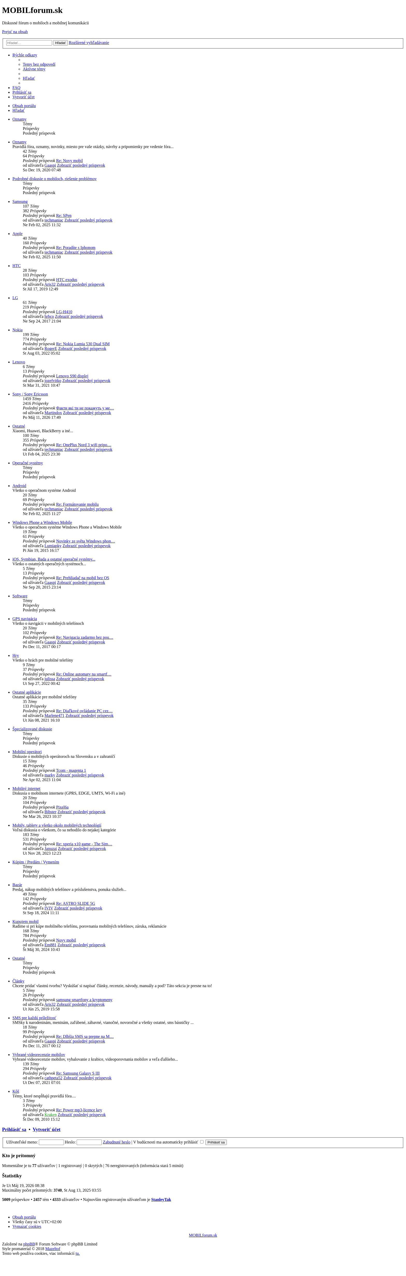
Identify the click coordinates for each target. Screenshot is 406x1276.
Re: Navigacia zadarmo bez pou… (84, 637)
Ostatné (18, 426)
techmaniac (54, 220)
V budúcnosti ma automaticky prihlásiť (168, 1142)
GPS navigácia (24, 619)
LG (15, 298)
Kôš (15, 1091)
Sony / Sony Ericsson (30, 394)
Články (18, 981)
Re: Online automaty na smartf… (83, 674)
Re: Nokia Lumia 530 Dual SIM (83, 344)
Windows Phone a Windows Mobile (42, 522)
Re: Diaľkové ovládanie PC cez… (84, 711)
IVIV (49, 908)
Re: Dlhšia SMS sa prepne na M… (85, 1036)
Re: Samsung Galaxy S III (78, 1073)
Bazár (17, 885)
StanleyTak (161, 1199)
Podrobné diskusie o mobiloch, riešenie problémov (54, 179)
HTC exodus (66, 279)
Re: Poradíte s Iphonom (76, 247)
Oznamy (19, 119)
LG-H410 (64, 312)
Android (19, 485)
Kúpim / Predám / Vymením (35, 862)
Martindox (53, 412)
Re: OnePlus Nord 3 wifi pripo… (83, 445)
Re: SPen (63, 215)
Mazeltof (52, 1248)
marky (50, 775)
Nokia (17, 330)
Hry (15, 655)
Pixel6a (62, 807)
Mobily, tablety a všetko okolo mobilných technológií (56, 825)
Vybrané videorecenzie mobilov (38, 1054)
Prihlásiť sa (14, 1129)
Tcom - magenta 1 (71, 770)
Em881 (50, 945)
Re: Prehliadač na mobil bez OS (82, 578)
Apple (17, 233)
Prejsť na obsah (15, 32)
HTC (16, 265)
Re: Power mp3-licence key (79, 1110)
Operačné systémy (27, 463)
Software (19, 596)
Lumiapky (53, 546)
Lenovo (18, 362)
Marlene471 (54, 715)
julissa (50, 679)
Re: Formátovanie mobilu (77, 504)
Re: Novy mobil (69, 160)
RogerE (51, 348)
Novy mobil (66, 940)
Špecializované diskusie (32, 729)
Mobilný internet (26, 788)
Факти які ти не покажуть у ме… (85, 408)
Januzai (51, 848)
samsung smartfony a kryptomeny (84, 1000)
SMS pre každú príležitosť (34, 1018)
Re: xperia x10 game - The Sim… (84, 844)
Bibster (50, 812)
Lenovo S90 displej (72, 376)
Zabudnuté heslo (116, 1142)
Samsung (20, 201)
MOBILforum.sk (203, 1235)
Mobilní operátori (27, 752)
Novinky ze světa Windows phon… (85, 541)
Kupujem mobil (25, 921)
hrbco (49, 316)
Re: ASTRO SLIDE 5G (75, 903)
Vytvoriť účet (46, 1129)
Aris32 (50, 284)
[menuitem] (39, 64)
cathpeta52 (53, 1078)
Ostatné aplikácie (26, 692)
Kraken (51, 1114)
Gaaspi (50, 165)
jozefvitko (53, 380)
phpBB (29, 1244)
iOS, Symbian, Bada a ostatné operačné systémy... (53, 559)
